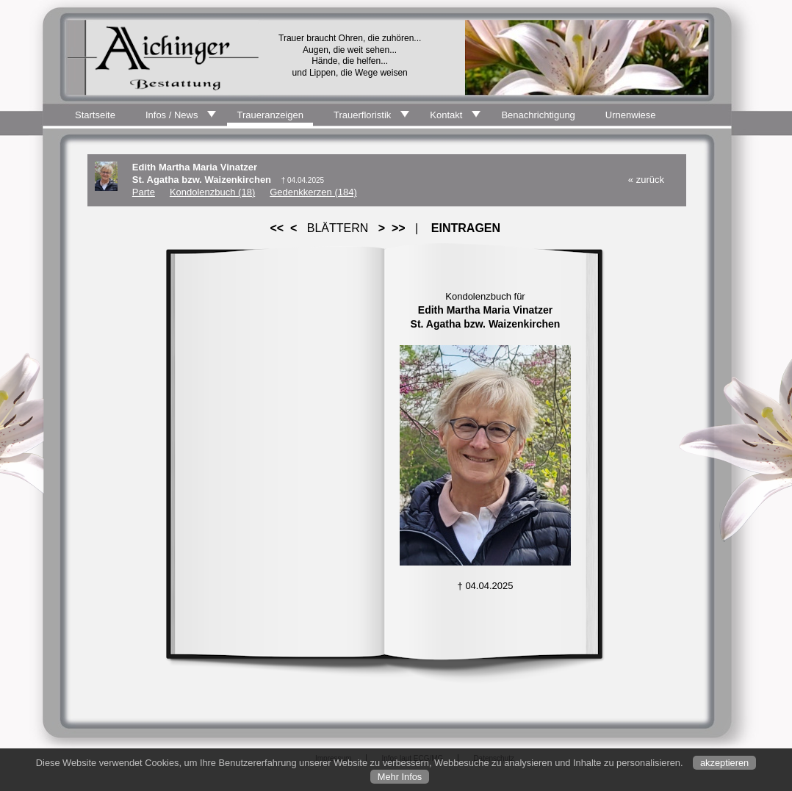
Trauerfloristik (362, 114)
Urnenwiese (630, 114)
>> (398, 228)
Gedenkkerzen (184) (313, 192)
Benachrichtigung (538, 114)
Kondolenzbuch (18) (212, 192)
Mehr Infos (400, 776)
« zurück (646, 179)
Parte (143, 192)
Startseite (95, 114)
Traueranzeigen (270, 114)
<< (277, 228)
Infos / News (171, 114)
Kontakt (446, 114)
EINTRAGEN (466, 228)
